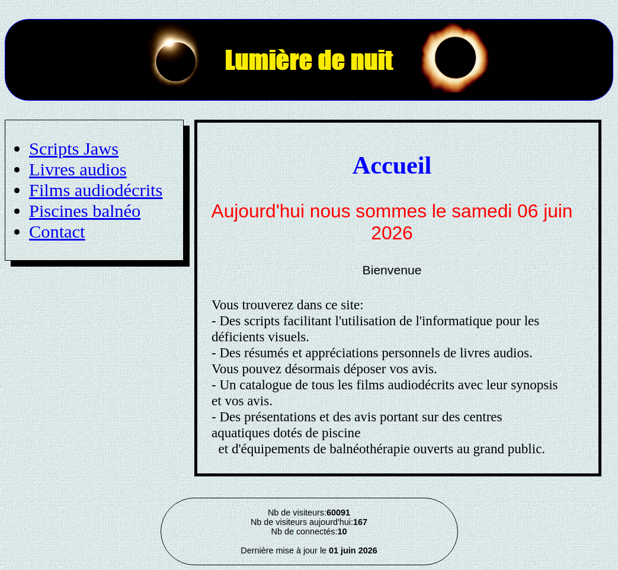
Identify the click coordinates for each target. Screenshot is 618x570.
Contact (57, 232)
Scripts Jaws (74, 149)
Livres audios (78, 169)
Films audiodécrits (95, 190)
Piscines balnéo (84, 211)
